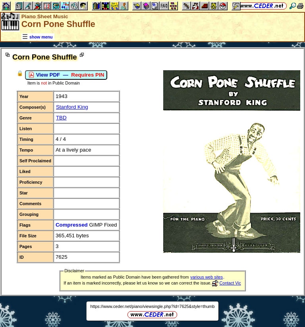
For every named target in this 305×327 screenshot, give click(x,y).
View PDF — (66, 75)
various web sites (206, 277)
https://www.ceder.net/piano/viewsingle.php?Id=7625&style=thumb (153, 306)
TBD (61, 118)
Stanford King (72, 107)
